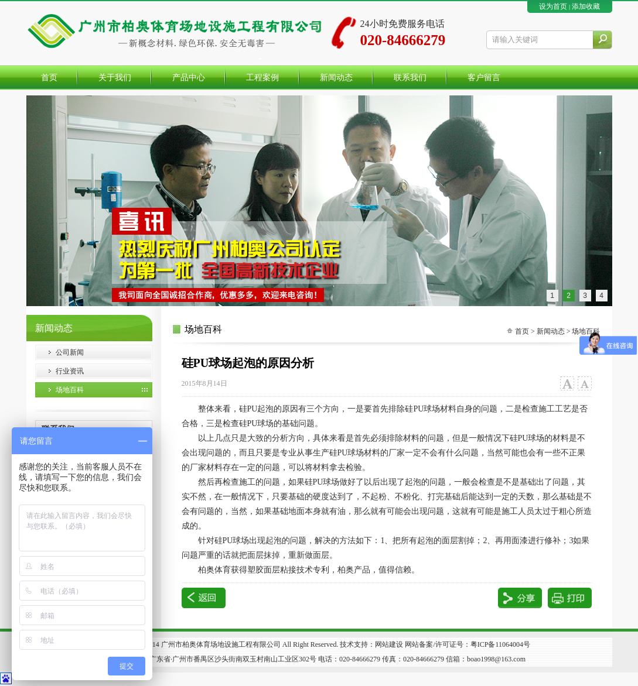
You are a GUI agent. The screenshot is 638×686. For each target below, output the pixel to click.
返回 (204, 598)
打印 (570, 598)
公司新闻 (70, 352)
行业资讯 (70, 371)
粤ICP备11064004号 (500, 644)
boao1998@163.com (496, 659)
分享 (520, 598)
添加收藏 (586, 6)
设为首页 (553, 6)
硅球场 (232, 540)
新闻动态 (551, 331)
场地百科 (70, 390)
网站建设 (389, 644)
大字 (566, 383)
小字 (584, 383)
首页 (522, 331)
